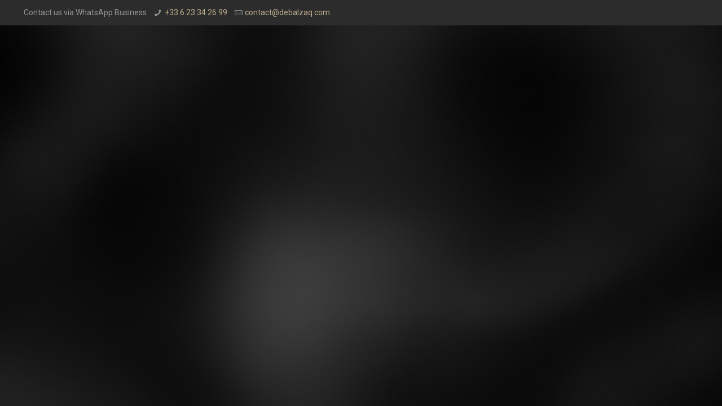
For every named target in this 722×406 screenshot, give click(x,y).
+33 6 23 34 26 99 (196, 12)
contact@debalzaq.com (287, 12)
